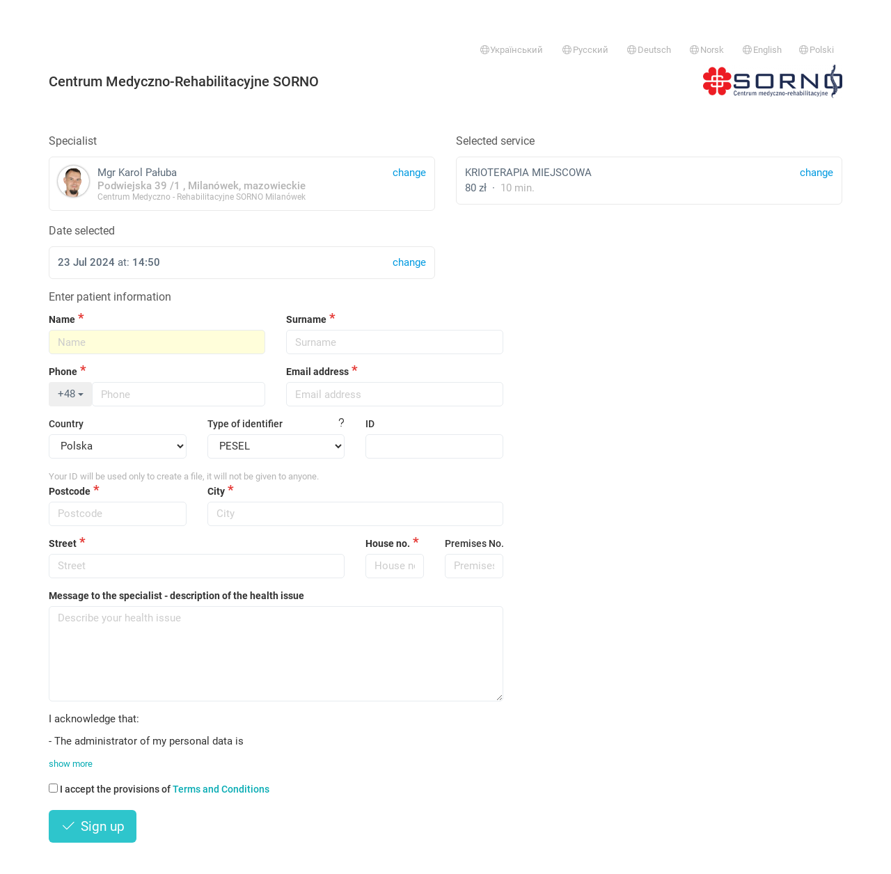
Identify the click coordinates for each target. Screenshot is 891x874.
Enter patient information (110, 296)
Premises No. (474, 543)
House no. (387, 543)
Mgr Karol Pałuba (242, 183)
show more (71, 763)
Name (62, 319)
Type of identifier (245, 423)
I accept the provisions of (159, 789)
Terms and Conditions (221, 789)
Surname (306, 319)
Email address (317, 371)
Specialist (73, 141)
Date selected (82, 230)
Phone (63, 371)
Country (66, 423)
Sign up (93, 826)
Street (63, 543)
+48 (71, 394)
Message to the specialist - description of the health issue (176, 595)
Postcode (69, 491)
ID (369, 423)
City (216, 491)
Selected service (495, 141)
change (816, 172)
